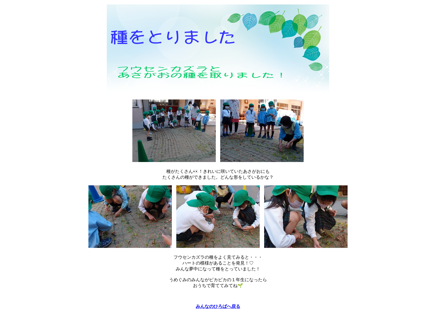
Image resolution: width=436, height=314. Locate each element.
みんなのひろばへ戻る (218, 306)
